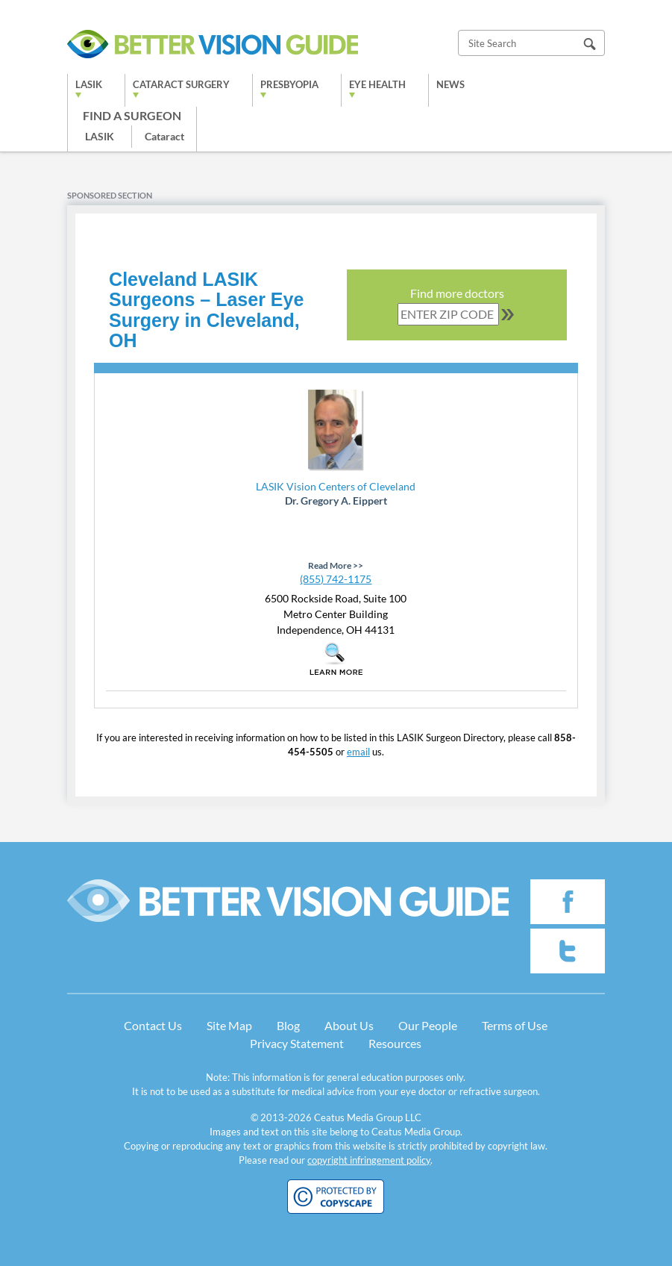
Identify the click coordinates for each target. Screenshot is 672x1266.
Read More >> (335, 565)
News (450, 84)
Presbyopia (289, 84)
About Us (349, 1025)
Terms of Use (514, 1025)
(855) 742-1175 (335, 579)
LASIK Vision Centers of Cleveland (335, 486)
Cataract (164, 136)
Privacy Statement (297, 1043)
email (358, 752)
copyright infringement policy (368, 1160)
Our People (427, 1025)
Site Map (229, 1025)
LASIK (88, 84)
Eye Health (377, 84)
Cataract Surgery (181, 84)
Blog (288, 1025)
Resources (394, 1043)
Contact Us (153, 1025)
